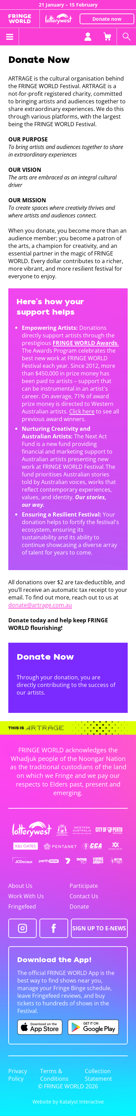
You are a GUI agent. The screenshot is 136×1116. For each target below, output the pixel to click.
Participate (84, 886)
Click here (81, 411)
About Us (20, 886)
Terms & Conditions (54, 1074)
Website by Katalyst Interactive (68, 1101)
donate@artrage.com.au (40, 605)
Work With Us (26, 896)
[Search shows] (126, 36)
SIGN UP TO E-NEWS (99, 928)
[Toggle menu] (9, 36)
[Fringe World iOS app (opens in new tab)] (39, 1027)
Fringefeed (22, 906)
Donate (79, 906)
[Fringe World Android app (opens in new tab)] (93, 1027)
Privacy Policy (17, 1074)
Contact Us (84, 896)
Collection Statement (98, 1074)
